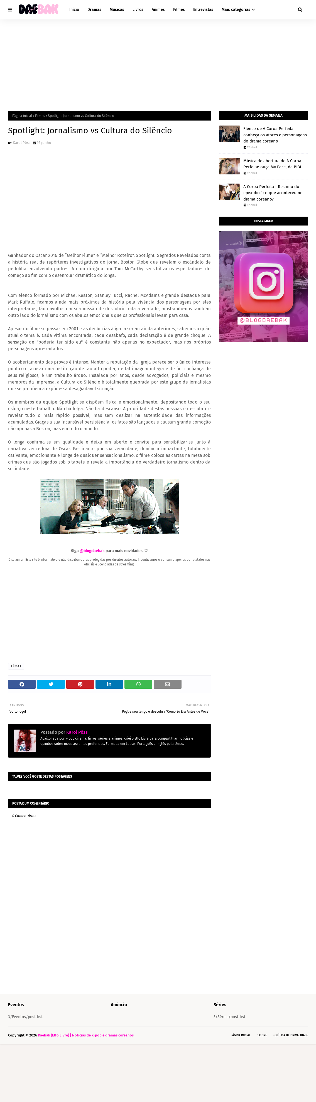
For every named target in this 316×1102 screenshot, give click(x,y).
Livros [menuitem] (138, 9)
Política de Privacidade (290, 1035)
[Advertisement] (158, 61)
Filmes (40, 116)
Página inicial (22, 116)
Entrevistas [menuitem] (203, 9)
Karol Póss (21, 143)
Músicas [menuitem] (117, 9)
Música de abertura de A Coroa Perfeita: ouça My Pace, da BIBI (272, 164)
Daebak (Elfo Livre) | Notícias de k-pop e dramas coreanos (86, 1035)
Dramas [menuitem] (94, 9)
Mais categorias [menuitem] (236, 9)
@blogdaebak (92, 551)
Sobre (262, 1035)
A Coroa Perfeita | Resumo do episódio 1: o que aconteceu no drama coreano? (273, 193)
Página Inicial (241, 1035)
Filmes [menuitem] (179, 9)
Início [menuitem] (74, 9)
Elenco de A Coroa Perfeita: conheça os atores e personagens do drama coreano (275, 135)
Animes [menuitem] (158, 9)
